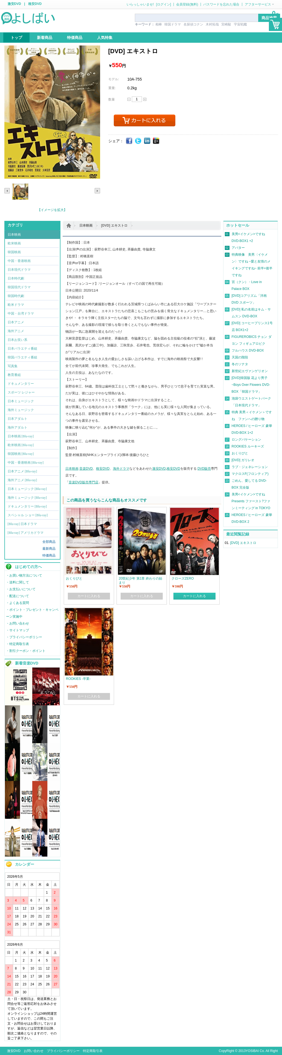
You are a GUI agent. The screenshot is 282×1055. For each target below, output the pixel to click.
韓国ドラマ (172, 24)
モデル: (113, 79)
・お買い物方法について (24, 575)
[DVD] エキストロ (114, 225)
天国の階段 (240, 357)
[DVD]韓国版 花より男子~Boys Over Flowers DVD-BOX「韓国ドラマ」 (251, 385)
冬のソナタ (240, 364)
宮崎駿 (226, 24)
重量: (112, 88)
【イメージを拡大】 (52, 210)
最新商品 (49, 549)
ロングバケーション (246, 439)
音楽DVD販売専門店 (83, 482)
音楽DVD (86, 469)
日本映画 (85, 225)
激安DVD (14, 4)
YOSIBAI (252, 1051)
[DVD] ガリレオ (243, 460)
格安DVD (35, 4)
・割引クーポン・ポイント (25, 651)
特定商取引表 (93, 1051)
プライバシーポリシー (63, 1051)
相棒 (158, 24)
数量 (111, 99)
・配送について (17, 596)
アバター (238, 248)
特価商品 (49, 555)
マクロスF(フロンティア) (250, 474)
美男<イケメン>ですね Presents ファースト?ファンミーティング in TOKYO (251, 501)
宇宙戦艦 (240, 24)
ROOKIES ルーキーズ (248, 446)
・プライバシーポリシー (24, 637)
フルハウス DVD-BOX (248, 350)
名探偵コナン (193, 24)
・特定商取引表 (17, 644)
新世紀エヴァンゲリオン (250, 371)
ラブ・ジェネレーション (250, 467)
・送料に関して (17, 582)
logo (28, 17)
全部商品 (49, 542)
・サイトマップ (17, 630)
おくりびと (240, 453)
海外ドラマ (121, 469)
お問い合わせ (33, 1051)
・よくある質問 (17, 603)
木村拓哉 (212, 24)
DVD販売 (204, 469)
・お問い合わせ (17, 623)
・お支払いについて (21, 589)
